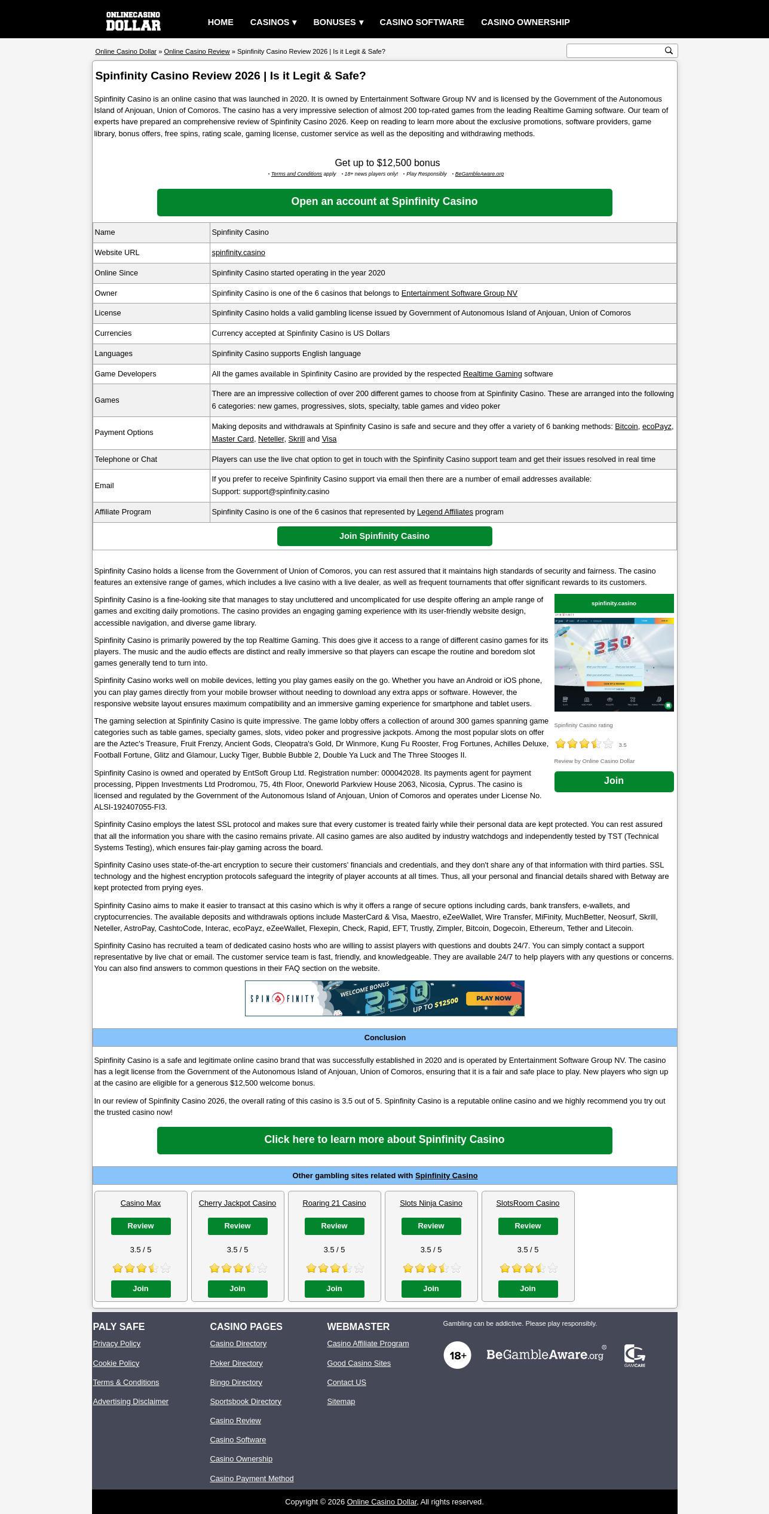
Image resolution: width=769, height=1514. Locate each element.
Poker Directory (236, 1363)
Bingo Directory (236, 1382)
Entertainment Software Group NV (459, 293)
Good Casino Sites (359, 1363)
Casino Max (141, 1203)
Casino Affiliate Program (368, 1343)
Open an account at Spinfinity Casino (385, 201)
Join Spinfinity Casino (384, 536)
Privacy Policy (117, 1343)
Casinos (270, 22)
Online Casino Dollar (382, 1501)
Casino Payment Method (252, 1478)
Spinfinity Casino (446, 1175)
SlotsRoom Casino (528, 1203)
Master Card (233, 438)
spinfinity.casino (238, 252)
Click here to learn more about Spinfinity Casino (385, 1139)
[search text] (616, 51)
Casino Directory (238, 1343)
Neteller (271, 438)
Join (614, 781)
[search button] (669, 50)
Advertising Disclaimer (131, 1401)
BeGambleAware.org (479, 174)
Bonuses (334, 22)
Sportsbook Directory (245, 1401)
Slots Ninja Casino (431, 1203)
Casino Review (235, 1420)
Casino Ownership (525, 22)
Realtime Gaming (492, 373)
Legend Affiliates (445, 511)
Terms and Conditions (296, 174)
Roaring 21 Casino (334, 1203)
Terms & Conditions (126, 1382)
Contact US (346, 1382)
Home (221, 22)
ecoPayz (657, 426)
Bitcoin (626, 426)
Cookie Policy (116, 1363)
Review (140, 1225)
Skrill (297, 438)
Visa (329, 438)
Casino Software (422, 22)
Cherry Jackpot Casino (237, 1203)
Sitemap (341, 1401)
